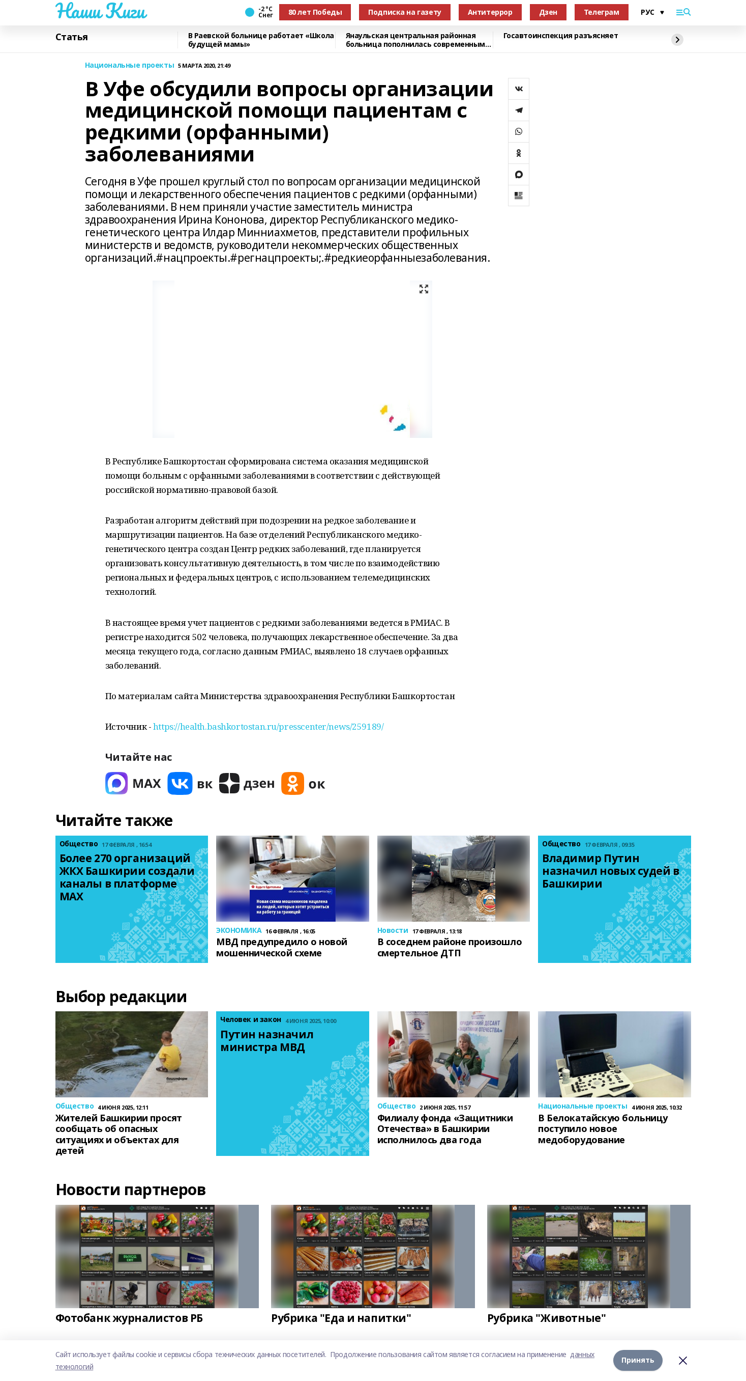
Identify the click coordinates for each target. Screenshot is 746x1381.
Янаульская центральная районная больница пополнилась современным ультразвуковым (416, 40)
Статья (71, 37)
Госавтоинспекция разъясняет (560, 36)
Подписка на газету (404, 12)
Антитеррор (490, 12)
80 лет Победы (315, 12)
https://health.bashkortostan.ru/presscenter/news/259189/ (268, 726)
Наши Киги (100, 11)
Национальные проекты (129, 65)
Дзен (548, 12)
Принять (637, 1360)
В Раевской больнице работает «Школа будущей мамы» (261, 40)
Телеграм (601, 12)
